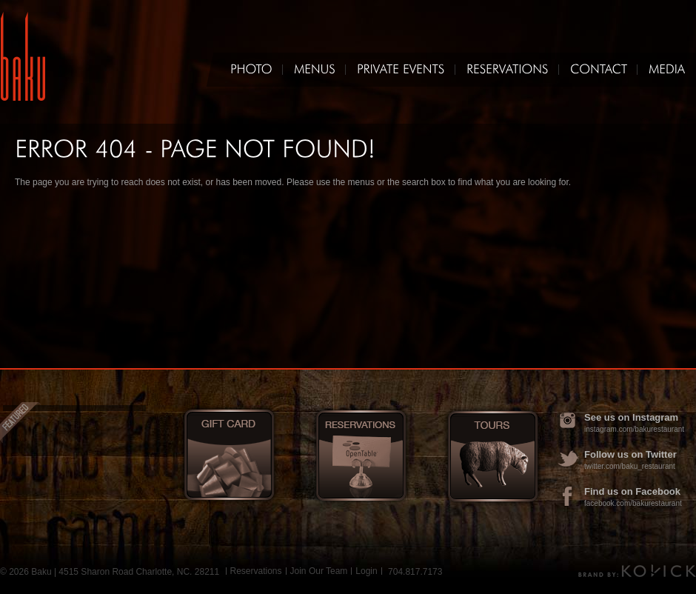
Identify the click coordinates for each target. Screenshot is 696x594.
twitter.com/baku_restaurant (629, 466)
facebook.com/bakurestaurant (633, 503)
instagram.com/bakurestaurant (634, 429)
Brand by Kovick (637, 570)
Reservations (256, 571)
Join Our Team (319, 571)
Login (366, 571)
